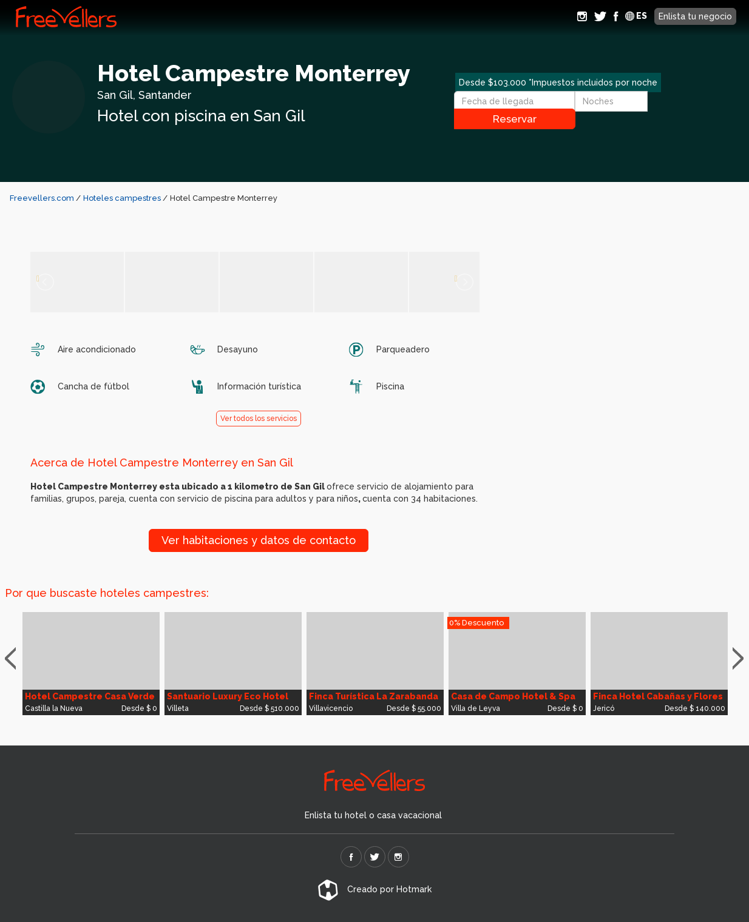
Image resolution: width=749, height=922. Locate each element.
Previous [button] (16, 658)
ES (636, 16)
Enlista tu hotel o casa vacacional (373, 815)
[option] (91, 663)
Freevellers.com (42, 198)
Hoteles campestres (123, 198)
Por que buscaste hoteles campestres (105, 593)
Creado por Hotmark (374, 889)
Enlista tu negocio (695, 16)
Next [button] (741, 658)
